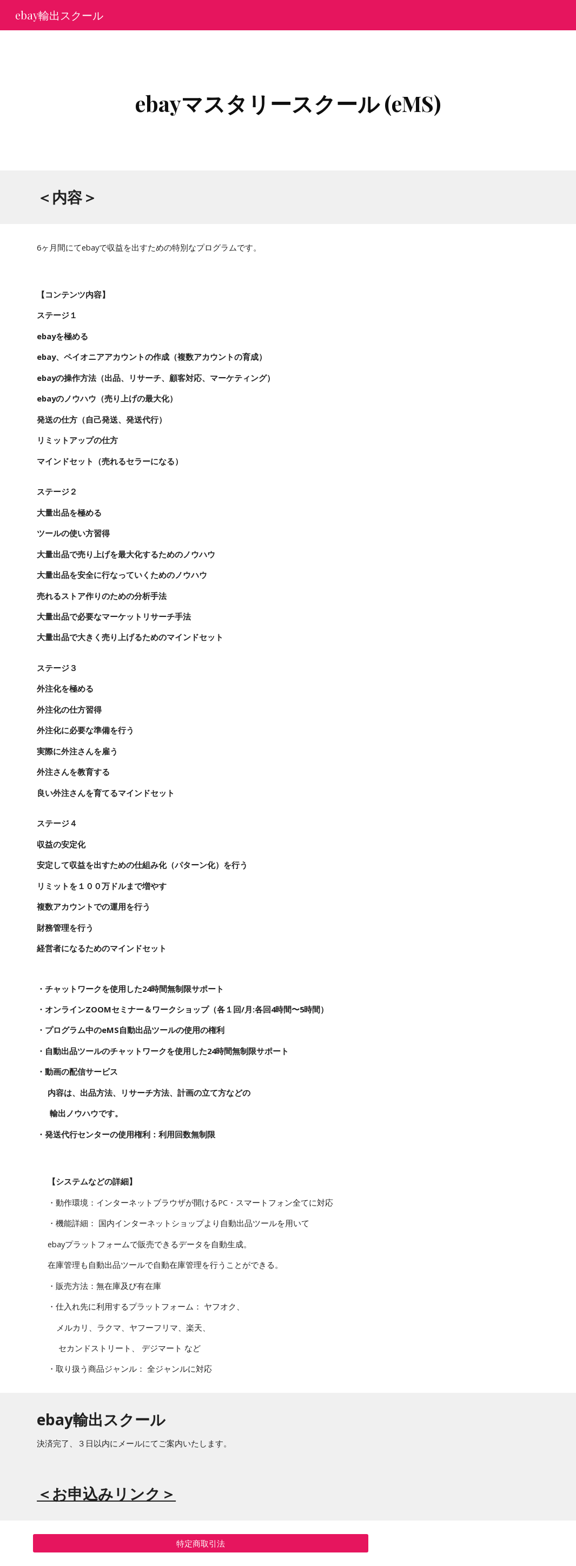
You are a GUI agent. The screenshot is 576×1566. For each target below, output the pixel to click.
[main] (288, 100)
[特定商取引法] (200, 1543)
